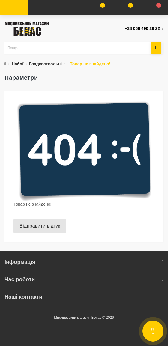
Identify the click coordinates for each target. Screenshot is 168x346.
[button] (70, 7)
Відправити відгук (40, 225)
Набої (17, 63)
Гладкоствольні (45, 63)
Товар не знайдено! (90, 63)
